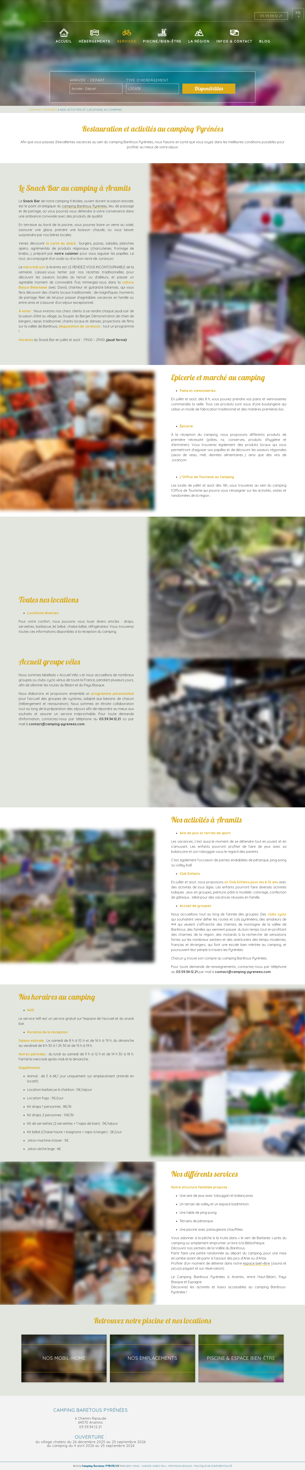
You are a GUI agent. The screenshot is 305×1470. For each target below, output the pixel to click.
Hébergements (94, 41)
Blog (264, 41)
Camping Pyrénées (43, 109)
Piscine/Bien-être (162, 41)
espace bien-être (256, 1263)
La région (199, 41)
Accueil (64, 41)
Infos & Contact (234, 41)
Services (126, 41)
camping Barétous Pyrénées (84, 206)
